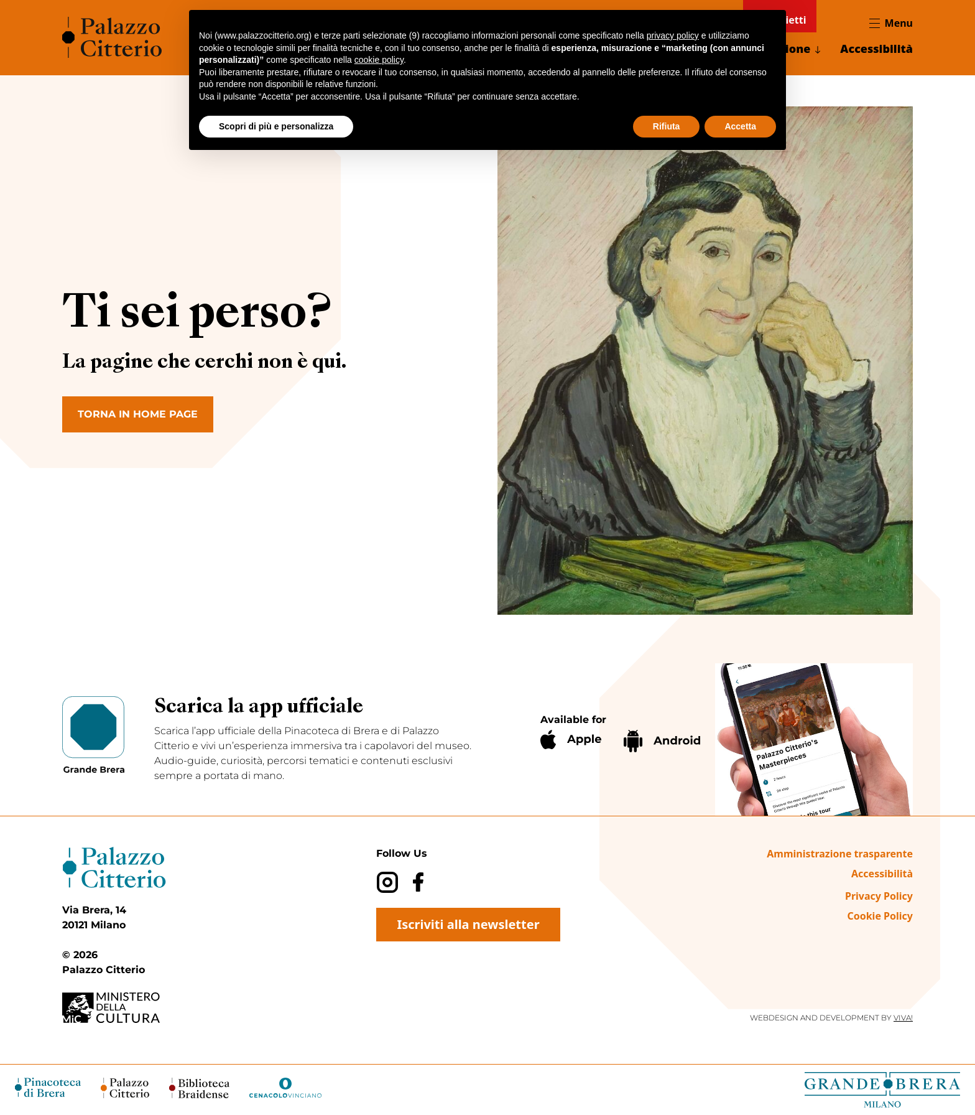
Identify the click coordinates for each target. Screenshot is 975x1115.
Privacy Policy (879, 896)
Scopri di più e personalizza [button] (276, 126)
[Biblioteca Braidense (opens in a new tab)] (199, 1088)
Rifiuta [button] (666, 126)
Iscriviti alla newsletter (468, 924)
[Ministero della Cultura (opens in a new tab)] (124, 1007)
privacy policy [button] (673, 35)
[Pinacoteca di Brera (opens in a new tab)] (48, 1087)
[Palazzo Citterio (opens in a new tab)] (125, 1088)
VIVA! (903, 1017)
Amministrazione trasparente (840, 854)
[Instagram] (387, 882)
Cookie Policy (880, 916)
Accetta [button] (740, 126)
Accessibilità (876, 48)
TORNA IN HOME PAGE (138, 414)
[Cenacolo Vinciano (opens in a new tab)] (285, 1088)
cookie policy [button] (379, 60)
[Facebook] (418, 882)
